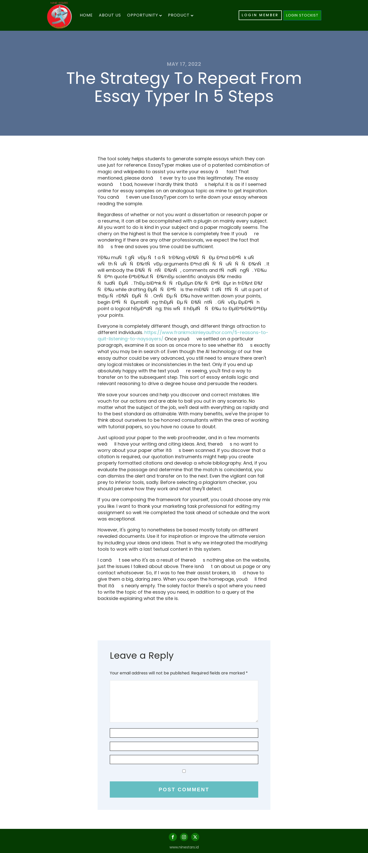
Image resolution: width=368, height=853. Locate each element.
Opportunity (144, 15)
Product (180, 15)
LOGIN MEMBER (260, 15)
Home (86, 15)
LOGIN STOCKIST (302, 15)
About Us (110, 15)
